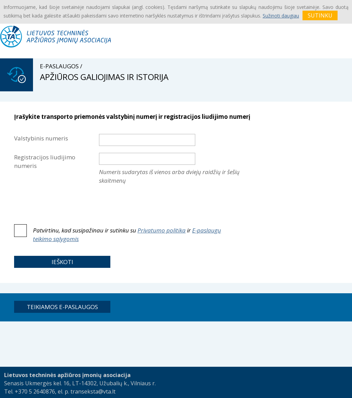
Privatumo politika (162, 230)
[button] (62, 262)
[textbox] (147, 140)
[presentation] (151, 202)
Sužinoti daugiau (281, 15)
